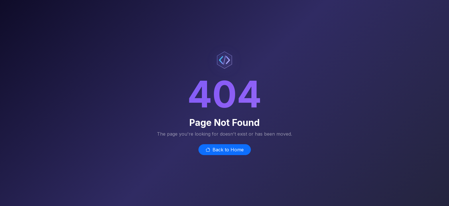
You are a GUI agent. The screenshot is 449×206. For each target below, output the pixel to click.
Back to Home (225, 149)
